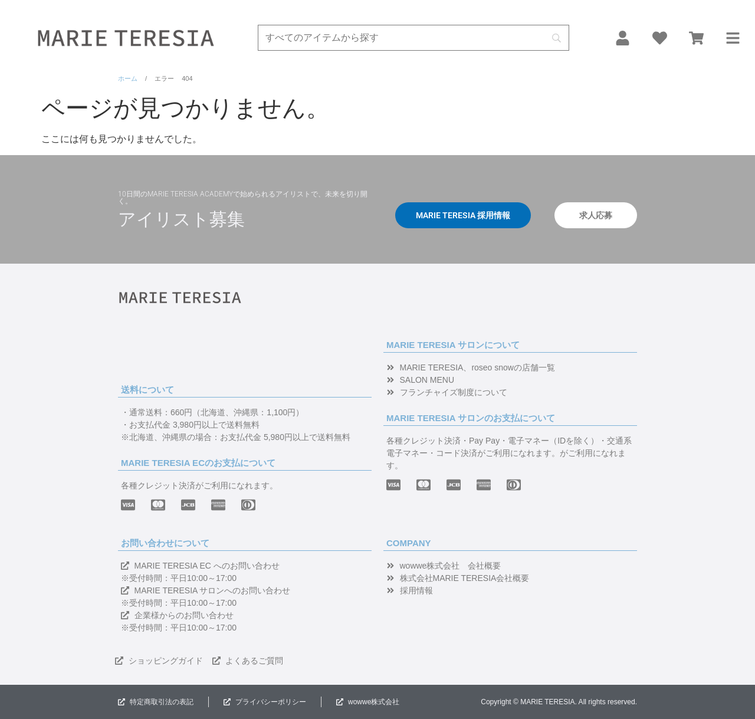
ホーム (127, 78)
